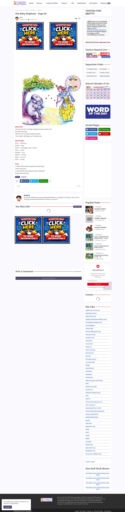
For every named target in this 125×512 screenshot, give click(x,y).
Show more (77, 206)
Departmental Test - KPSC (93, 408)
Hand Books (81, 3)
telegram (92, 134)
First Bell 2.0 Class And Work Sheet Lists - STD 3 (98, 483)
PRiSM (88, 438)
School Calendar (90, 350)
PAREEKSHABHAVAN (92, 417)
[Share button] (50, 181)
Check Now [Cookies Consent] (14, 503)
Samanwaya (89, 377)
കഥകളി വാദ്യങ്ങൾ (100, 227)
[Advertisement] (48, 63)
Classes (64, 3)
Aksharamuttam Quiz (105, 76)
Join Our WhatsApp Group (93, 331)
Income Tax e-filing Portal (93, 454)
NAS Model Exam (92, 76)
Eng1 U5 (22, 10)
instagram (92, 138)
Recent (39, 3)
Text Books (93, 3)
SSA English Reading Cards (94, 322)
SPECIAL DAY (90, 353)
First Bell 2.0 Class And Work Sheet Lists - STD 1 (98, 474)
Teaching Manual (92, 69)
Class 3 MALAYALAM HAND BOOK (101, 246)
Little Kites (89, 423)
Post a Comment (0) (48, 278)
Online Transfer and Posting (94, 380)
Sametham (89, 374)
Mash (26, 195)
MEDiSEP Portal (90, 451)
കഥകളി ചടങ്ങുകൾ (100, 218)
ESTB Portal (89, 445)
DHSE (87, 429)
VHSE (87, 432)
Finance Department (92, 414)
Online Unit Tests (91, 316)
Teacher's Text (90, 338)
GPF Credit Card (90, 405)
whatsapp (105, 129)
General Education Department (95, 411)
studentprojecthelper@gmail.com (96, 30)
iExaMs (88, 420)
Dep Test (88, 356)
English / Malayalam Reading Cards (96, 319)
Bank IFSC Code (90, 426)
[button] (109, 3)
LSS (72, 3)
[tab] (31, 3)
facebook (92, 129)
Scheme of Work (90, 334)
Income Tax (89, 390)
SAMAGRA (89, 371)
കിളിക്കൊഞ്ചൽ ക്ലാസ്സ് (93, 310)
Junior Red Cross (90, 448)
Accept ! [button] (7, 507)
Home (31, 3)
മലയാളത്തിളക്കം (90, 325)
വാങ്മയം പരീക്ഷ (104, 72)
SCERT (88, 435)
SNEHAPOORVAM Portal (93, 393)
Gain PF (88, 399)
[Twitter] (34, 181)
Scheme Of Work (52, 3)
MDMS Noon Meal (91, 386)
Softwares (104, 3)
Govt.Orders (89, 344)
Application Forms (91, 313)
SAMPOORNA (90, 368)
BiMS (87, 383)
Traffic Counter (90, 462)
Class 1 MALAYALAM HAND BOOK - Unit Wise (101, 237)
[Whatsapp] (43, 181)
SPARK (88, 365)
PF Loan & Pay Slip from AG (94, 402)
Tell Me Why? (89, 328)
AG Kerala (88, 442)
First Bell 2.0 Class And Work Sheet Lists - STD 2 (98, 479)
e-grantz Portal (90, 362)
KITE (87, 396)
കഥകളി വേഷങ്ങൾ (100, 209)
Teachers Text (91, 72)
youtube (105, 134)
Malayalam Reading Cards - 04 (101, 256)
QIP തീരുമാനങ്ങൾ (91, 359)
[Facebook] (24, 181)
